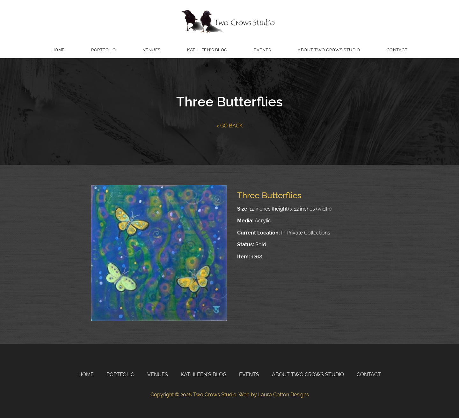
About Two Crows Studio (329, 49)
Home (58, 49)
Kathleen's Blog (207, 49)
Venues (152, 49)
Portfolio (103, 49)
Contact (397, 49)
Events (262, 49)
